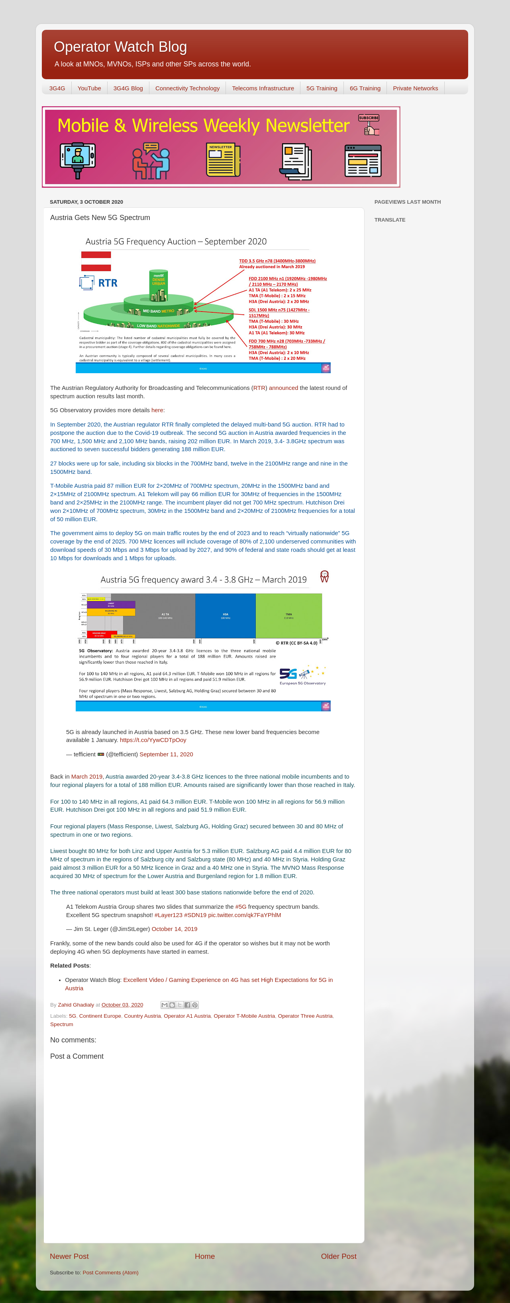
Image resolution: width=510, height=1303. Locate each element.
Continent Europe (100, 1016)
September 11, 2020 (166, 754)
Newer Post (69, 1256)
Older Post (339, 1256)
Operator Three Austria (305, 1016)
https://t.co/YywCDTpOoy (153, 740)
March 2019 (86, 776)
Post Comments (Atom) (111, 1273)
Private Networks (415, 88)
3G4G (57, 88)
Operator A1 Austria (187, 1016)
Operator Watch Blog (120, 47)
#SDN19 (195, 915)
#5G (241, 907)
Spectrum (61, 1024)
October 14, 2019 (175, 929)
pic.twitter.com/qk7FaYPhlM (244, 915)
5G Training (321, 88)
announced (284, 388)
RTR (259, 388)
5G (72, 1016)
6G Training (365, 88)
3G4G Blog (128, 88)
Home (205, 1256)
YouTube (89, 88)
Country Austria (142, 1016)
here (157, 410)
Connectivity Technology (187, 88)
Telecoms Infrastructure (263, 88)
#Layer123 (168, 915)
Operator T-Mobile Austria (244, 1016)
